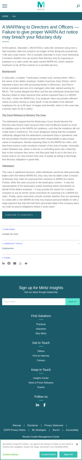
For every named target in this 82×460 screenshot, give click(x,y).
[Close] (77, 444)
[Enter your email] (41, 301)
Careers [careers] (41, 360)
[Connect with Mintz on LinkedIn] (37, 406)
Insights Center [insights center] (41, 378)
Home (5, 16)
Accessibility (72, 430)
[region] (41, 449)
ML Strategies (39, 430)
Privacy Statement (53, 425)
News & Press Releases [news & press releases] (41, 382)
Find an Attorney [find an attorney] (41, 356)
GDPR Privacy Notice (15, 430)
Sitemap (17, 425)
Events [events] (41, 387)
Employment (8, 248)
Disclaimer (32, 425)
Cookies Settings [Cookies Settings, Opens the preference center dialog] (10, 454)
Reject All (68, 454)
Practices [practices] (41, 324)
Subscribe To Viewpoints (21, 215)
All (14, 16)
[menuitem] (6, 16)
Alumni (56, 430)
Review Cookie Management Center (41, 437)
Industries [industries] (41, 329)
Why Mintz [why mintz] (41, 333)
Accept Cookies (48, 454)
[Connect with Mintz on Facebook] (44, 406)
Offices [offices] (41, 351)
